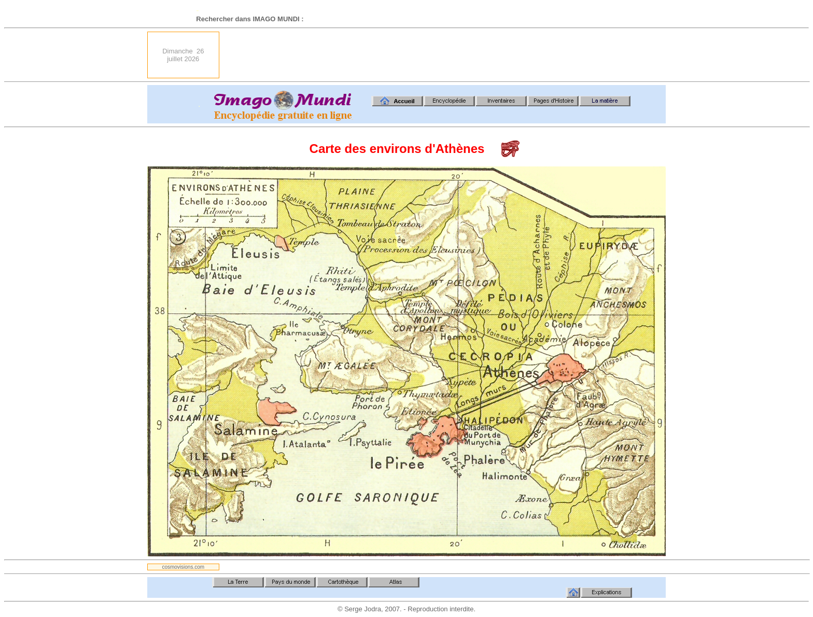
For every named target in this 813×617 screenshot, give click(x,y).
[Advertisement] (477, 55)
